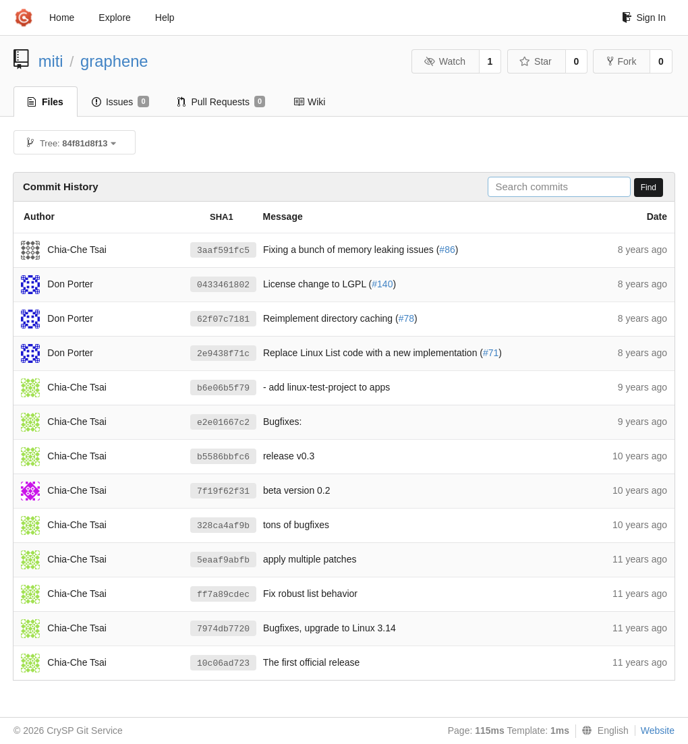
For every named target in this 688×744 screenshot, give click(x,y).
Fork (621, 61)
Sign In (644, 17)
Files (45, 101)
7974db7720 (223, 629)
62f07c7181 (223, 319)
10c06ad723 (223, 663)
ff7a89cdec (223, 595)
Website (658, 730)
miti (50, 61)
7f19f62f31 (223, 491)
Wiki (309, 101)
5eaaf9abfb (223, 560)
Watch (444, 61)
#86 (447, 249)
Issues (120, 102)
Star (535, 61)
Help (165, 17)
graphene (114, 61)
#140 (382, 284)
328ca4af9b (223, 526)
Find (648, 187)
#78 (406, 318)
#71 (490, 352)
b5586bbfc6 (223, 457)
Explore (114, 17)
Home (61, 17)
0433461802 (223, 285)
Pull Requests (221, 102)
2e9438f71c (223, 354)
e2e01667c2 (223, 423)
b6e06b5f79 (223, 388)
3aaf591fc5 (223, 251)
